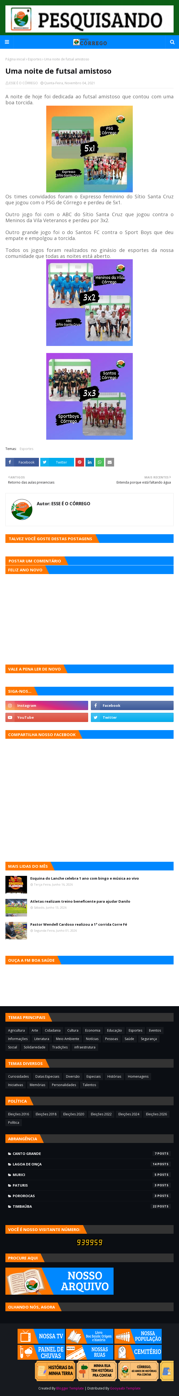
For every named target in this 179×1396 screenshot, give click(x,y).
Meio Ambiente (67, 1039)
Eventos (155, 1030)
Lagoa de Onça (92, 1164)
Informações (18, 1039)
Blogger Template (70, 1388)
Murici (92, 1174)
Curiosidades (18, 1076)
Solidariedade (34, 1047)
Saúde (129, 1039)
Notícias (92, 1039)
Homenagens (138, 1076)
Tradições (60, 1047)
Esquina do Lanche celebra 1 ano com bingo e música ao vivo (84, 878)
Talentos (89, 1085)
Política (13, 1122)
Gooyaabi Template (125, 1388)
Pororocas (92, 1195)
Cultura (72, 1030)
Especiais (94, 1076)
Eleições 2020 (73, 1114)
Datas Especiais (47, 1076)
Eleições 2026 (156, 1114)
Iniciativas (15, 1085)
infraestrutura (84, 1047)
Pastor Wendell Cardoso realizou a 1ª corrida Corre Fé (78, 924)
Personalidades (64, 1085)
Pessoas (111, 1039)
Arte (35, 1030)
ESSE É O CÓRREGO (23, 83)
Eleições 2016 (18, 1114)
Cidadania (53, 1030)
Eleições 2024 (128, 1114)
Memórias (37, 1085)
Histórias (114, 1076)
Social (12, 1047)
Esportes (34, 59)
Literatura (41, 1039)
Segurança (149, 1039)
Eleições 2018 (46, 1114)
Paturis (92, 1185)
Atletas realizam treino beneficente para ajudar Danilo (80, 901)
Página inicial (15, 59)
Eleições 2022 (101, 1114)
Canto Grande (92, 1153)
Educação (114, 1030)
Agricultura (16, 1030)
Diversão (73, 1076)
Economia (92, 1030)
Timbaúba (92, 1206)
